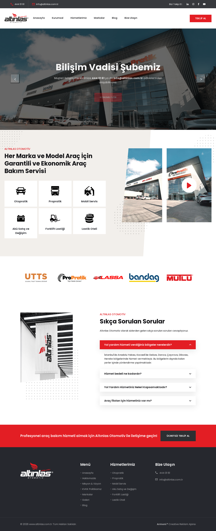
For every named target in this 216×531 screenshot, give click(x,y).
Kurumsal (57, 18)
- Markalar (86, 494)
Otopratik (21, 201)
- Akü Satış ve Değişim (123, 489)
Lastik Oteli (89, 229)
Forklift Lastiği (55, 229)
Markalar (99, 18)
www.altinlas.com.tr (40, 524)
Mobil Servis (89, 201)
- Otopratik (117, 473)
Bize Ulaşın (130, 18)
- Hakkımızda (88, 478)
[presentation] (15, 78)
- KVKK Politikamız (91, 489)
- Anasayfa (86, 473)
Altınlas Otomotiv (110, 436)
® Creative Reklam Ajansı (176, 524)
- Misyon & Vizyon (90, 483)
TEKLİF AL (200, 18)
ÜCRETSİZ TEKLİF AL (178, 436)
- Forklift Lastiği (119, 494)
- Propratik (116, 478)
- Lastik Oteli (117, 500)
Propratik (55, 201)
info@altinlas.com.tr (47, 4)
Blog (114, 18)
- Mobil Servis (118, 483)
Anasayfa (39, 18)
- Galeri (84, 500)
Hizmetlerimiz (78, 18)
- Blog (83, 505)
